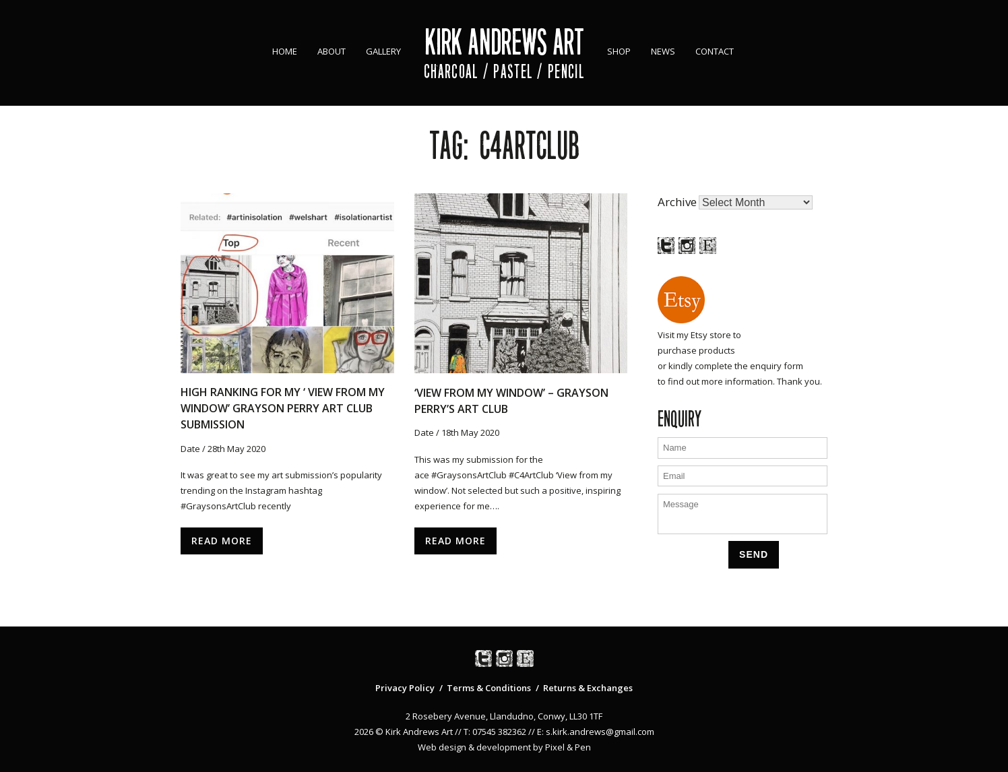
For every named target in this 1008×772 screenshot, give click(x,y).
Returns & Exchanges (588, 688)
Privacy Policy (405, 688)
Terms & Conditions (489, 688)
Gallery (383, 51)
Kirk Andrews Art (504, 42)
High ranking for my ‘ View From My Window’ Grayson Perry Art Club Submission (283, 408)
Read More (221, 540)
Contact (714, 51)
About (331, 51)
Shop (619, 51)
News (663, 51)
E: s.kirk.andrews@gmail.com (595, 732)
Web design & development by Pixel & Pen (504, 747)
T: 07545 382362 (495, 732)
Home (284, 51)
